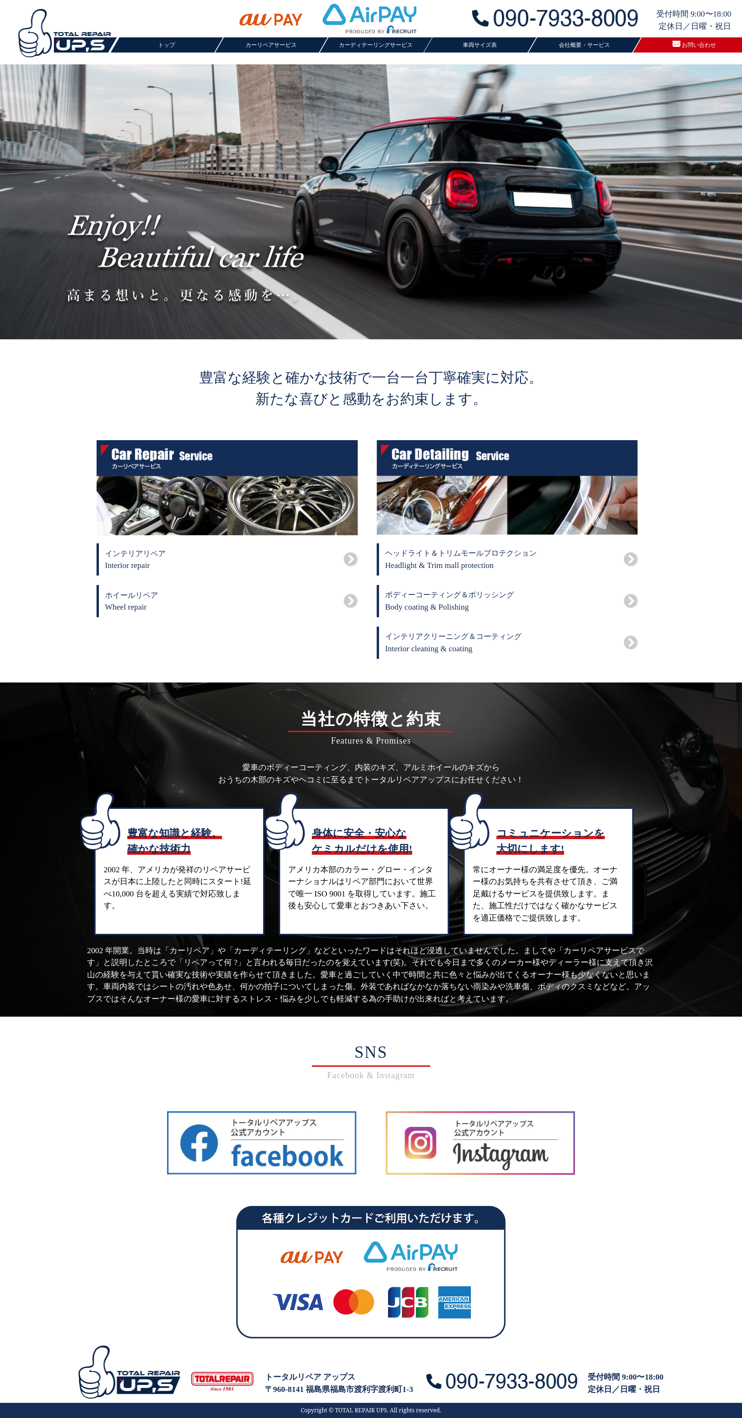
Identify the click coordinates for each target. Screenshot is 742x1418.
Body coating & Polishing (511, 601)
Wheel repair (231, 601)
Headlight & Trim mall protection (511, 559)
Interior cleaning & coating (511, 642)
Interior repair (231, 559)
